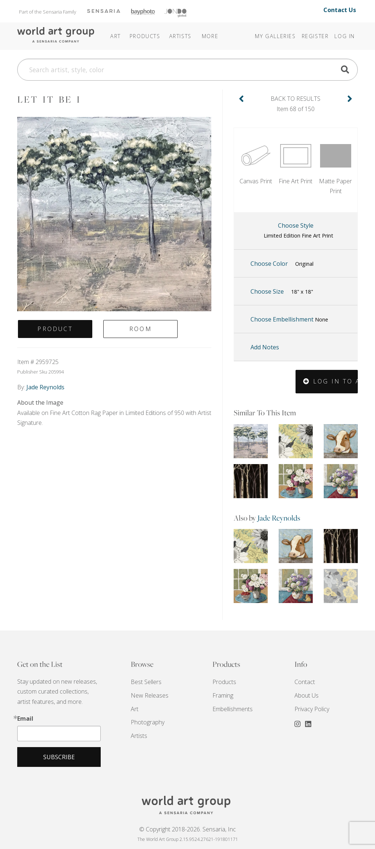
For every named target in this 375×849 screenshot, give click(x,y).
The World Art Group (55, 35)
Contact (304, 682)
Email (25, 718)
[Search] (187, 70)
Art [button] (115, 36)
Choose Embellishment (289, 319)
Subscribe (59, 757)
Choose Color (281, 264)
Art (134, 709)
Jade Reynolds (278, 518)
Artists (139, 736)
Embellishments (232, 709)
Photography (147, 722)
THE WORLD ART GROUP (187, 805)
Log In (344, 36)
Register (315, 36)
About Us (306, 695)
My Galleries (275, 36)
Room (140, 329)
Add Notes (264, 347)
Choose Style (298, 230)
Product (55, 329)
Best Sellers (146, 682)
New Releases (149, 695)
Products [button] (145, 36)
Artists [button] (180, 36)
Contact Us (339, 10)
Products (224, 682)
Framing (222, 695)
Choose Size (281, 291)
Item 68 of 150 (295, 103)
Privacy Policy (311, 709)
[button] (200, 31)
